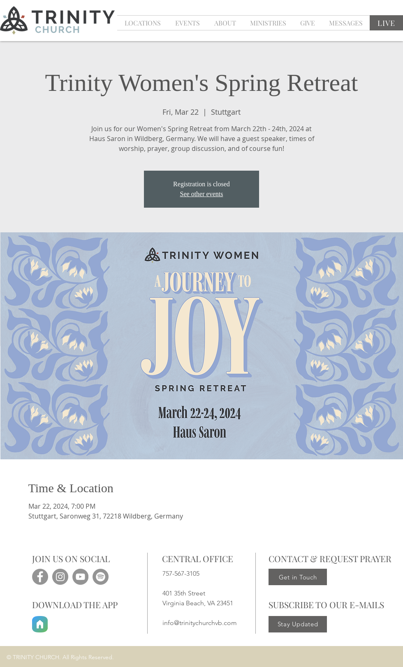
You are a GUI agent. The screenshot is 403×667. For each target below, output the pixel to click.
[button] (187, 23)
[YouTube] (80, 577)
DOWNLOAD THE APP (75, 604)
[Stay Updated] (298, 624)
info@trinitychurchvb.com (199, 623)
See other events (201, 193)
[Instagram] (60, 577)
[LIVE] (386, 22)
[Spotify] (101, 577)
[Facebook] (40, 577)
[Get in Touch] (298, 577)
